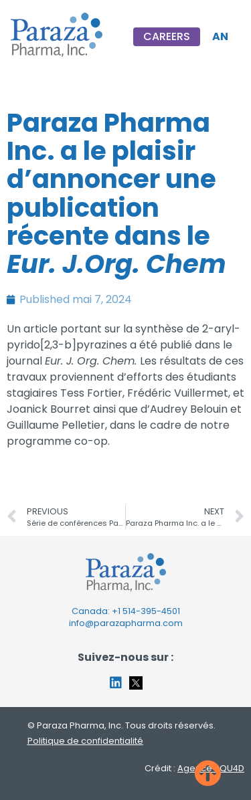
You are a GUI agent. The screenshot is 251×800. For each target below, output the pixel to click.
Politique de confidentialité (85, 740)
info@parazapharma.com (126, 623)
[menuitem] (220, 36)
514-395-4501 (151, 611)
